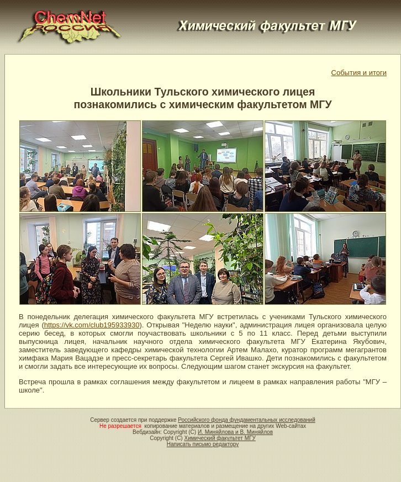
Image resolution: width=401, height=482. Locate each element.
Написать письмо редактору (203, 444)
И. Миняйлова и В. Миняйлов (235, 432)
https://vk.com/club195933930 (92, 325)
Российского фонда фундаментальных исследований (246, 420)
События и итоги (359, 72)
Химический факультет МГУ (219, 438)
